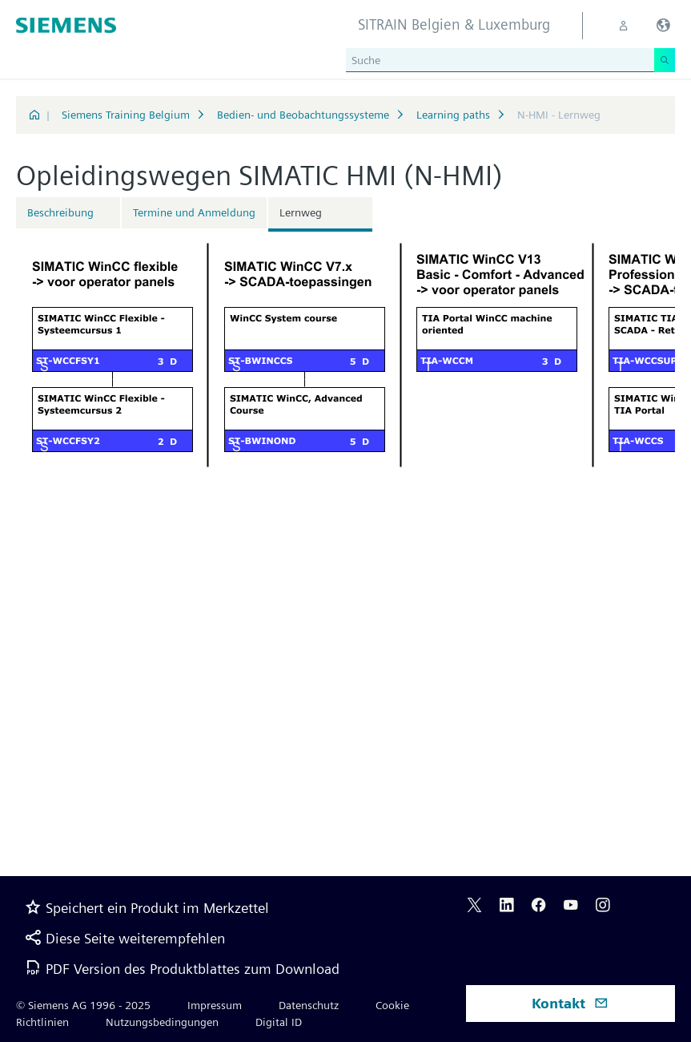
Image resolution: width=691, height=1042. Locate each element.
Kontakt (570, 1003)
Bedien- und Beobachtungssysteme (303, 114)
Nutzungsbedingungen (162, 1022)
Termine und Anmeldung (194, 212)
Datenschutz (309, 1005)
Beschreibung (60, 212)
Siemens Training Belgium (126, 114)
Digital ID (278, 1022)
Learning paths (453, 114)
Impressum (214, 1005)
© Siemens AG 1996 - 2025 (83, 1005)
